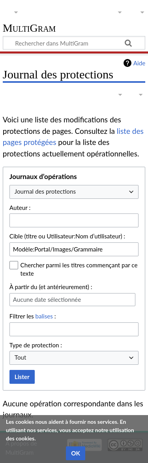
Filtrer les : (32, 316)
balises (43, 316)
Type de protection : (35, 345)
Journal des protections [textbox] (45, 191)
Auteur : (19, 207)
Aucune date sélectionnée (47, 299)
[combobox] (74, 192)
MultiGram (29, 28)
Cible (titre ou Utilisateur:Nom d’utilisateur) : (67, 236)
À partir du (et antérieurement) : (50, 286)
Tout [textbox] (20, 357)
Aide (139, 63)
